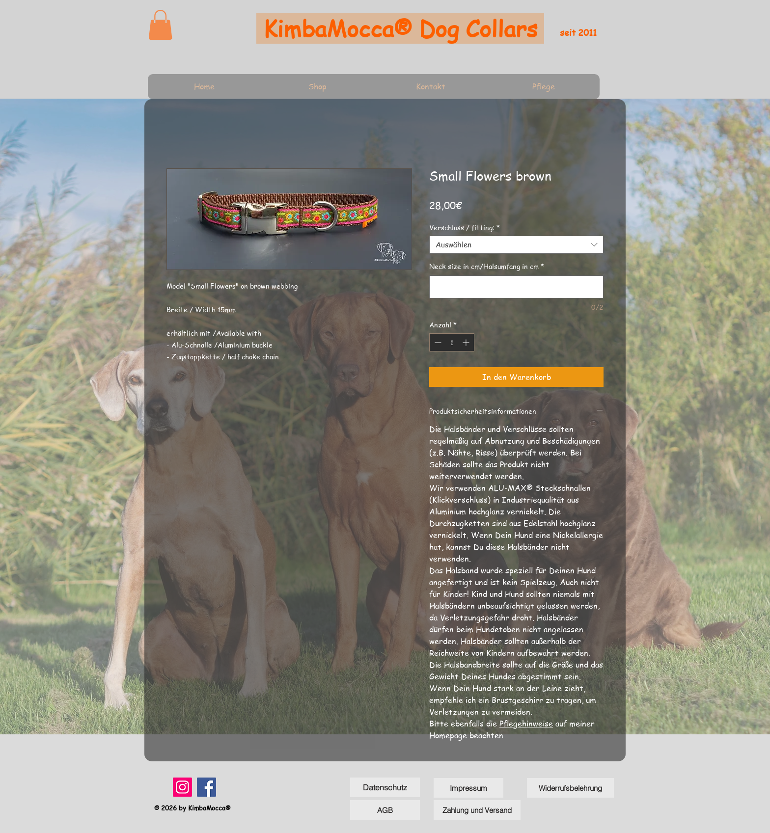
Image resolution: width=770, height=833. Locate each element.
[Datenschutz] (385, 787)
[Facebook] (206, 787)
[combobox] (516, 245)
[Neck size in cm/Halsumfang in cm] (516, 287)
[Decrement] (437, 342)
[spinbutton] (452, 342)
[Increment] (467, 342)
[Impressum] (468, 788)
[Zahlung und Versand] (477, 810)
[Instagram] (182, 787)
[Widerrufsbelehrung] (570, 788)
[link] (160, 25)
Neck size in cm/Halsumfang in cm (486, 266)
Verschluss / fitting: (464, 227)
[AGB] (385, 810)
